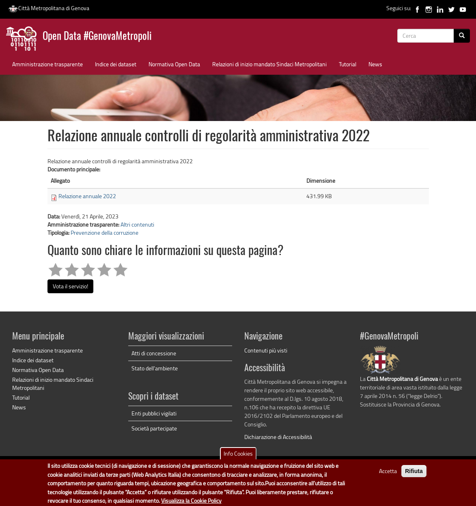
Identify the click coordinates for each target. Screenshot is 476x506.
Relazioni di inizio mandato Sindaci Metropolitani (269, 64)
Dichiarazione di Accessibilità (278, 437)
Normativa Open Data (174, 64)
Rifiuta (414, 474)
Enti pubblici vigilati (154, 413)
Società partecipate (154, 428)
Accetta (388, 474)
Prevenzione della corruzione (104, 232)
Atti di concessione (153, 353)
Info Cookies (238, 457)
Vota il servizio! (70, 286)
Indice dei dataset (115, 64)
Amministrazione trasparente (47, 64)
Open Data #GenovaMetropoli (97, 37)
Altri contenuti (137, 224)
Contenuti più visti (265, 350)
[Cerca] (462, 36)
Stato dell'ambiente (154, 368)
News (375, 64)
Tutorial (347, 64)
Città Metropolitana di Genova (48, 8)
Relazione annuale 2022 (87, 196)
